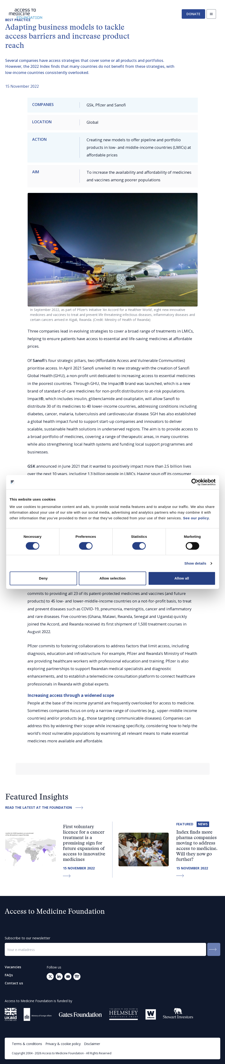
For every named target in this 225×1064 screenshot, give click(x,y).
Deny (43, 578)
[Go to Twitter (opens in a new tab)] (50, 976)
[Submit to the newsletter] (213, 949)
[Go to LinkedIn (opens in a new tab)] (59, 976)
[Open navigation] (211, 14)
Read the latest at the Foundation (45, 808)
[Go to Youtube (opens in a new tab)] (67, 976)
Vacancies (13, 967)
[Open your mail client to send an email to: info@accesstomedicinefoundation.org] (76, 976)
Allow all (181, 578)
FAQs (9, 975)
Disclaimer (92, 1043)
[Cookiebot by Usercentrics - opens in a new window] (195, 482)
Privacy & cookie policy (63, 1043)
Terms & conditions (27, 1043)
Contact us (14, 983)
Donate (193, 14)
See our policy (196, 518)
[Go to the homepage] (25, 14)
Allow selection (112, 578)
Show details (195, 563)
